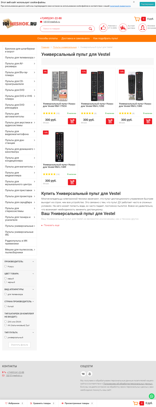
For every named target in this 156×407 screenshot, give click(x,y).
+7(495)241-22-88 (51, 18)
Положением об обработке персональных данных (128, 383)
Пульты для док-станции (15, 141)
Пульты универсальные (19, 225)
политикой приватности (120, 6)
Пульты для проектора (18, 196)
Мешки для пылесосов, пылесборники (19, 251)
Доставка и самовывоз (75, 38)
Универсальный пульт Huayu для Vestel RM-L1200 (97, 104)
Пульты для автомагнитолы (14, 115)
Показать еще (50, 225)
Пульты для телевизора (19, 57)
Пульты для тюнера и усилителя (18, 218)
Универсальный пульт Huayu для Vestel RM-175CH (59, 104)
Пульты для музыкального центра (18, 183)
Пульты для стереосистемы (14, 210)
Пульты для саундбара (18, 202)
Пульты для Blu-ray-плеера (16, 74)
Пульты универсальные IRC (19, 233)
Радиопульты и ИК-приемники (16, 242)
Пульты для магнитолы (19, 166)
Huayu (9, 266)
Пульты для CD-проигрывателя (14, 82)
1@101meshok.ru (51, 22)
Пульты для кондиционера (14, 159)
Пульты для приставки (18, 190)
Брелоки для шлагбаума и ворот (19, 50)
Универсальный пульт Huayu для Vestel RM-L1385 (135, 104)
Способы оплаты (47, 38)
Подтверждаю (147, 4)
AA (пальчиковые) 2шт (17, 325)
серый (9, 278)
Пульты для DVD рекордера (14, 106)
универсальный (13, 337)
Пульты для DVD (14, 89)
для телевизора (13, 294)
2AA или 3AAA (12, 321)
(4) (88, 113)
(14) (51, 174)
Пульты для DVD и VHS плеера (18, 97)
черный (9, 282)
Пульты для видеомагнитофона (17, 133)
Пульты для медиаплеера (13, 174)
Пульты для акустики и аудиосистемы (18, 124)
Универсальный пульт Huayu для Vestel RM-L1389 (59, 165)
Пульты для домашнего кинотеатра (19, 150)
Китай (9, 306)
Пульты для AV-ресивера (14, 65)
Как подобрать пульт (105, 38)
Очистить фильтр (19, 345)
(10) (51, 113)
